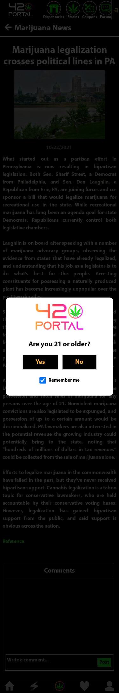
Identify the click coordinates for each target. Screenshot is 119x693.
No (79, 362)
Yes (40, 362)
